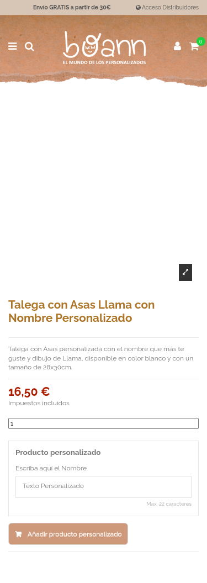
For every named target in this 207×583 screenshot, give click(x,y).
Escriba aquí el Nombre (51, 468)
